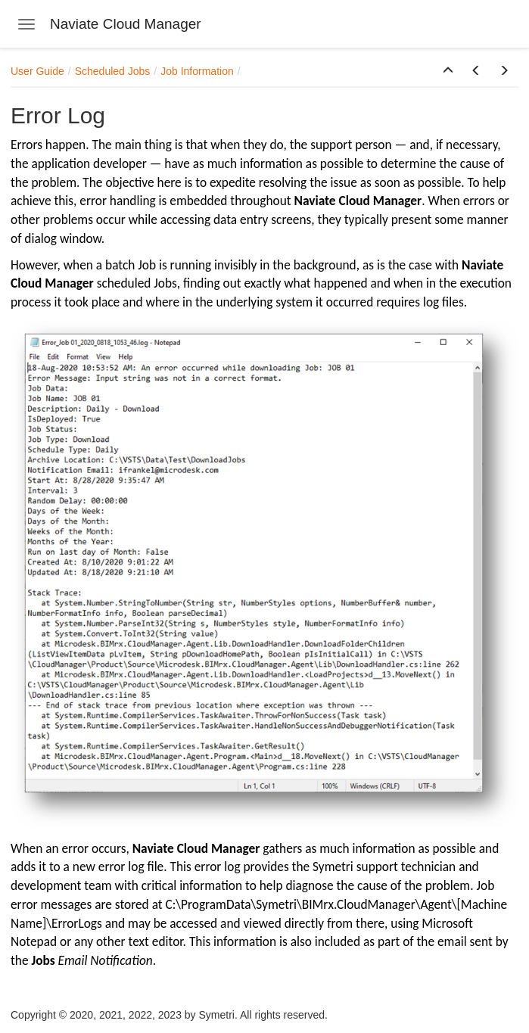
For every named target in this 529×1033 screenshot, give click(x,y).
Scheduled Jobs (113, 71)
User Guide (37, 71)
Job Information (197, 71)
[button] (448, 71)
